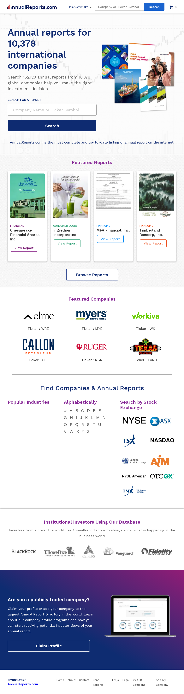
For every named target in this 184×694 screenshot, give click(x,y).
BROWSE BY (78, 7)
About (71, 679)
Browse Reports (92, 274)
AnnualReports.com (23, 684)
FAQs (115, 679)
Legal (125, 679)
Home (60, 679)
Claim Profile (49, 646)
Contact (84, 679)
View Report (24, 248)
